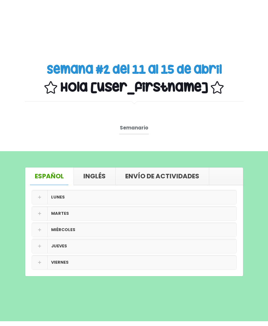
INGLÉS (94, 176)
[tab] (49, 176)
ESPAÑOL (49, 176)
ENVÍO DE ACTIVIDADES (162, 176)
